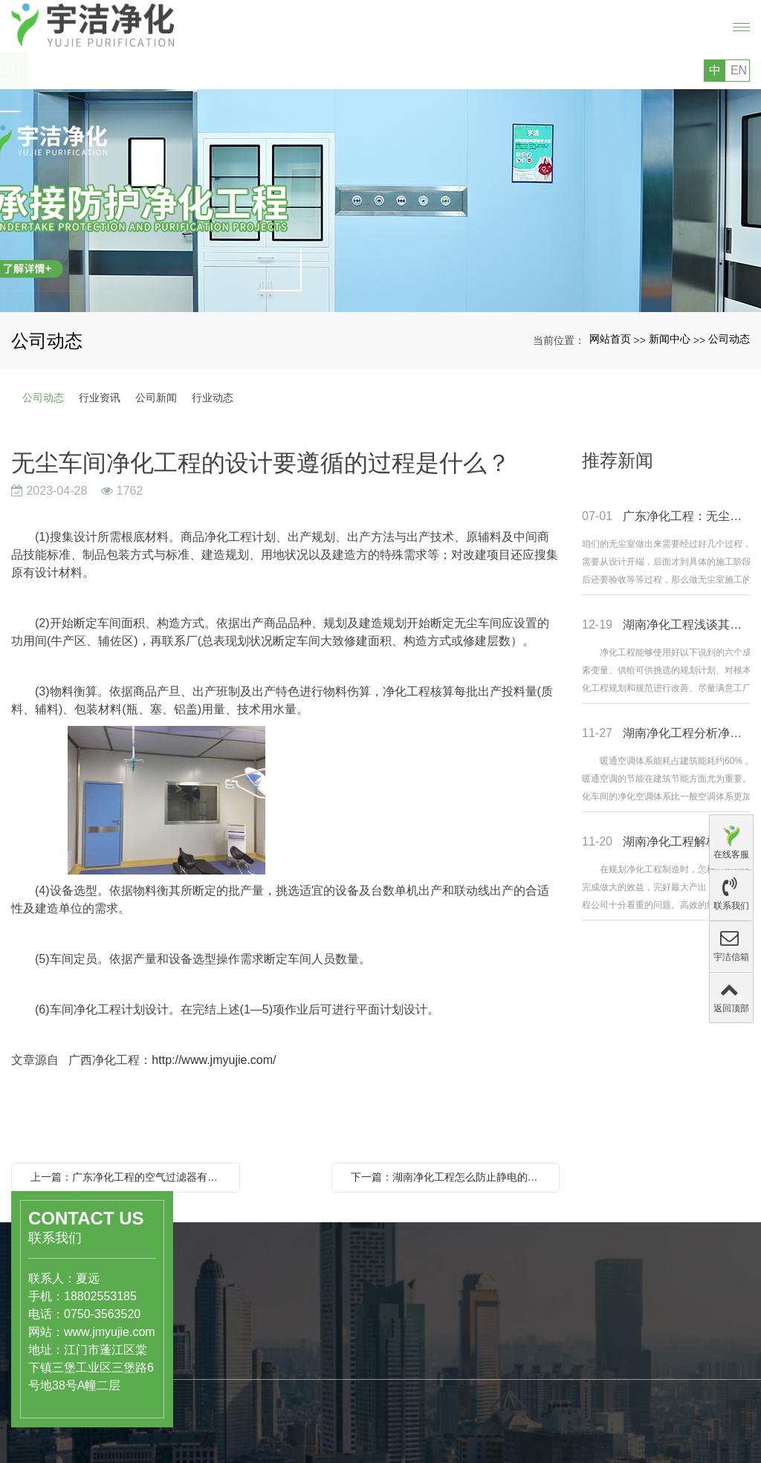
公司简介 (333, 1383)
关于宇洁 (339, 1350)
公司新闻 (156, 397)
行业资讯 (99, 397)
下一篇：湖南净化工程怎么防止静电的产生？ (449, 1177)
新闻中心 (669, 339)
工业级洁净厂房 (237, 1381)
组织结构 (333, 1415)
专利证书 (333, 1430)
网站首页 (610, 339)
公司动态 (729, 339)
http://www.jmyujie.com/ (214, 1060)
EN (739, 70)
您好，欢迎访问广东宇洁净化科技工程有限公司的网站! (181, 70)
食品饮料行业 (232, 1350)
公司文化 (333, 1399)
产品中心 (228, 1301)
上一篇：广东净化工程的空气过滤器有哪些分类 (129, 1177)
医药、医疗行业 (237, 1334)
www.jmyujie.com (88, 1332)
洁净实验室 (227, 1366)
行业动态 (212, 397)
